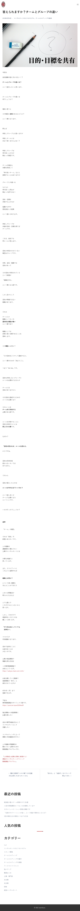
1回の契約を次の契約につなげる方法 (16, 816)
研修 (5, 887)
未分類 (6, 880)
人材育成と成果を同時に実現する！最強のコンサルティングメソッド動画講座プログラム (14, 758)
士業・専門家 (8, 876)
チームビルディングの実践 (13, 862)
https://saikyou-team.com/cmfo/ (13, 671)
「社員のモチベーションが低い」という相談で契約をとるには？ (25, 813)
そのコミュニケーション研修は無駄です (17, 809)
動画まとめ (7, 873)
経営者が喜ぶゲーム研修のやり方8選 (16, 802)
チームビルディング (10, 855)
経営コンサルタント (10, 890)
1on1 (5, 845)
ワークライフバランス (11, 866)
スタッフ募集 (8, 852)
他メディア (7, 869)
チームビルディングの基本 (44, 18)
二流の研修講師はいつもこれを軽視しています (19, 806)
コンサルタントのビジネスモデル (24, 18)
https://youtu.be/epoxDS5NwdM (13, 705)
